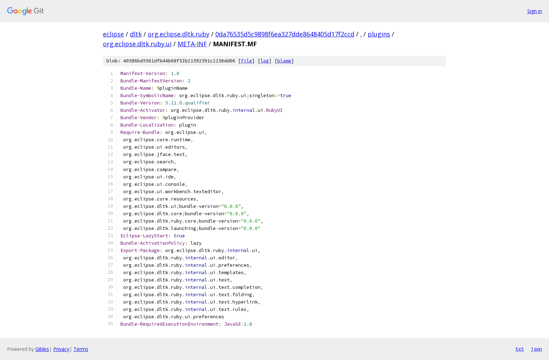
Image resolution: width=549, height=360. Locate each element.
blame (284, 61)
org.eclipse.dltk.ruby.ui (137, 44)
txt (519, 349)
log (264, 61)
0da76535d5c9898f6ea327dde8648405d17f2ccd (284, 34)
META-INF (192, 44)
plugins (379, 34)
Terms (81, 349)
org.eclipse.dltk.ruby (178, 34)
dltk (136, 34)
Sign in (534, 11)
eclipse (113, 34)
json (536, 349)
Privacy (61, 349)
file (246, 61)
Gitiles (42, 349)
